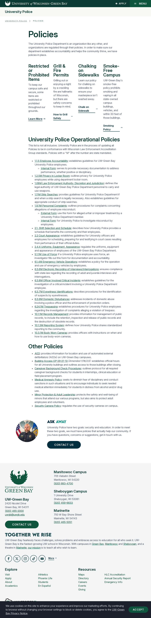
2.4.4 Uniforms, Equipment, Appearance (57, 246)
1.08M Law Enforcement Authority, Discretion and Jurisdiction (69, 183)
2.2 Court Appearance (47, 235)
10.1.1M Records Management (51, 314)
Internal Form (48, 168)
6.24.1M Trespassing (46, 306)
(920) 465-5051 (63, 522)
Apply (121, 3)
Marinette (21, 548)
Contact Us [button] (65, 445)
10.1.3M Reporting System (49, 325)
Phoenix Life (45, 579)
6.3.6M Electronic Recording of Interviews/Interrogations (67, 269)
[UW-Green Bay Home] (33, 3)
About (8, 582)
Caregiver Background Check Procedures (58, 368)
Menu (140, 3)
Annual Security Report (117, 579)
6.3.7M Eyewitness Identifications (54, 291)
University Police (18, 12)
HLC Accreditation (114, 575)
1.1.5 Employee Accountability (51, 160)
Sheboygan (129, 544)
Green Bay (98, 544)
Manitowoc (111, 544)
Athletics (43, 575)
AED (37, 353)
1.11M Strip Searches (46, 194)
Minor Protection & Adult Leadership (55, 394)
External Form (48, 213)
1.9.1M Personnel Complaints (51, 205)
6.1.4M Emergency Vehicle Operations (56, 261)
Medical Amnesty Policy (48, 379)
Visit (7, 575)
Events (82, 586)
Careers (82, 582)
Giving (81, 590)
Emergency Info (113, 582)
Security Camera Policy (48, 405)
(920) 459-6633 (63, 503)
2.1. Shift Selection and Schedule (53, 228)
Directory (83, 579)
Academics (11, 586)
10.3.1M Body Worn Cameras (51, 332)
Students (43, 582)
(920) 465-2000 (14, 511)
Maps (81, 575)
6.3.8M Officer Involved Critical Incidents (57, 280)
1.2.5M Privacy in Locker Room (52, 175)
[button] (8, 559)
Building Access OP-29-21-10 (51, 360)
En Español (44, 586)
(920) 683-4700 (63, 483)
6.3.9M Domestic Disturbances (52, 299)
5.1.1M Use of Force (46, 254)
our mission (34, 548)
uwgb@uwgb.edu (15, 515)
